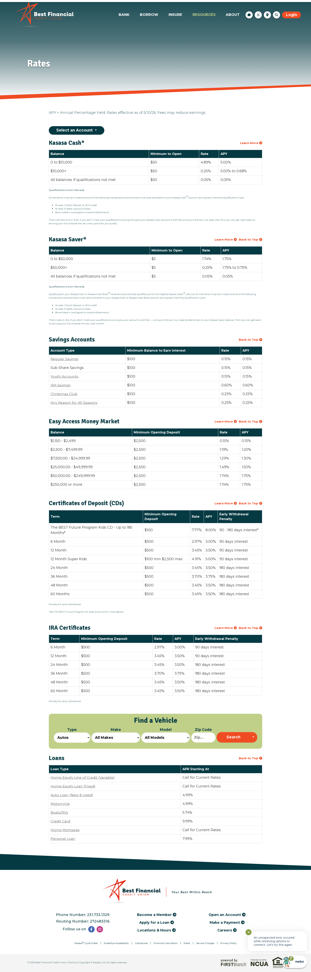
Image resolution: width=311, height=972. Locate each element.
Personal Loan (63, 839)
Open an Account (224, 915)
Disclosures (141, 943)
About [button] (233, 15)
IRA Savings (61, 385)
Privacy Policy (228, 943)
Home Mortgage (65, 830)
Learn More (249, 143)
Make (115, 735)
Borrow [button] (149, 15)
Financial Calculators (166, 943)
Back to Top (248, 239)
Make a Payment (225, 922)
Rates (258, 14)
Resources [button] (204, 15)
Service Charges (205, 943)
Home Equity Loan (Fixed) (74, 786)
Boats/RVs (60, 812)
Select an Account (75, 130)
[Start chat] (294, 961)
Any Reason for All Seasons (75, 402)
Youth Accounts (65, 376)
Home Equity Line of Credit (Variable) (84, 777)
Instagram (100, 929)
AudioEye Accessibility (116, 943)
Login (291, 15)
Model (165, 735)
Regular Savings (65, 359)
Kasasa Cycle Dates (86, 943)
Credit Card (61, 821)
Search (233, 737)
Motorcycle (60, 804)
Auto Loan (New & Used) (72, 795)
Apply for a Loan (154, 922)
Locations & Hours (267, 14)
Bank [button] (124, 15)
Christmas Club (64, 394)
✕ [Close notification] (248, 932)
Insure (175, 15)
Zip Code (203, 735)
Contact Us (249, 14)
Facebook (91, 929)
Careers (224, 930)
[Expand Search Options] (253, 737)
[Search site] (276, 14)
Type (72, 735)
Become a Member (154, 915)
